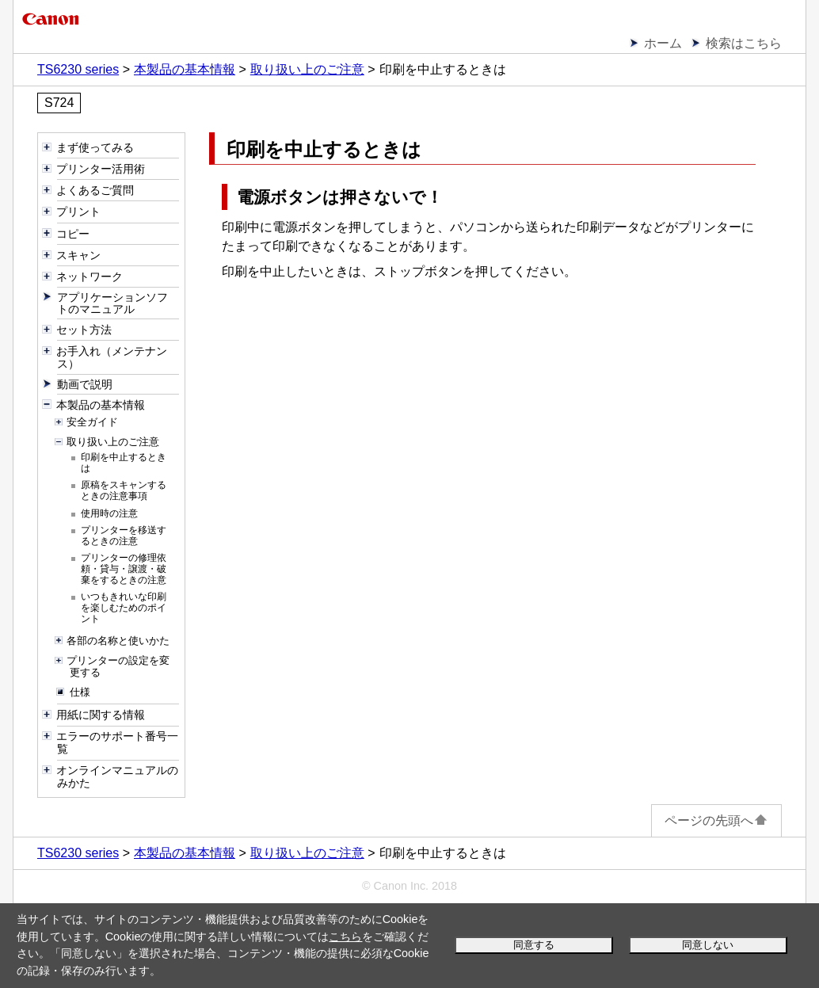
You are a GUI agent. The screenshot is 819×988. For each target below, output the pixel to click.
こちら (345, 936)
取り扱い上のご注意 (307, 69)
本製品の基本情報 (184, 69)
